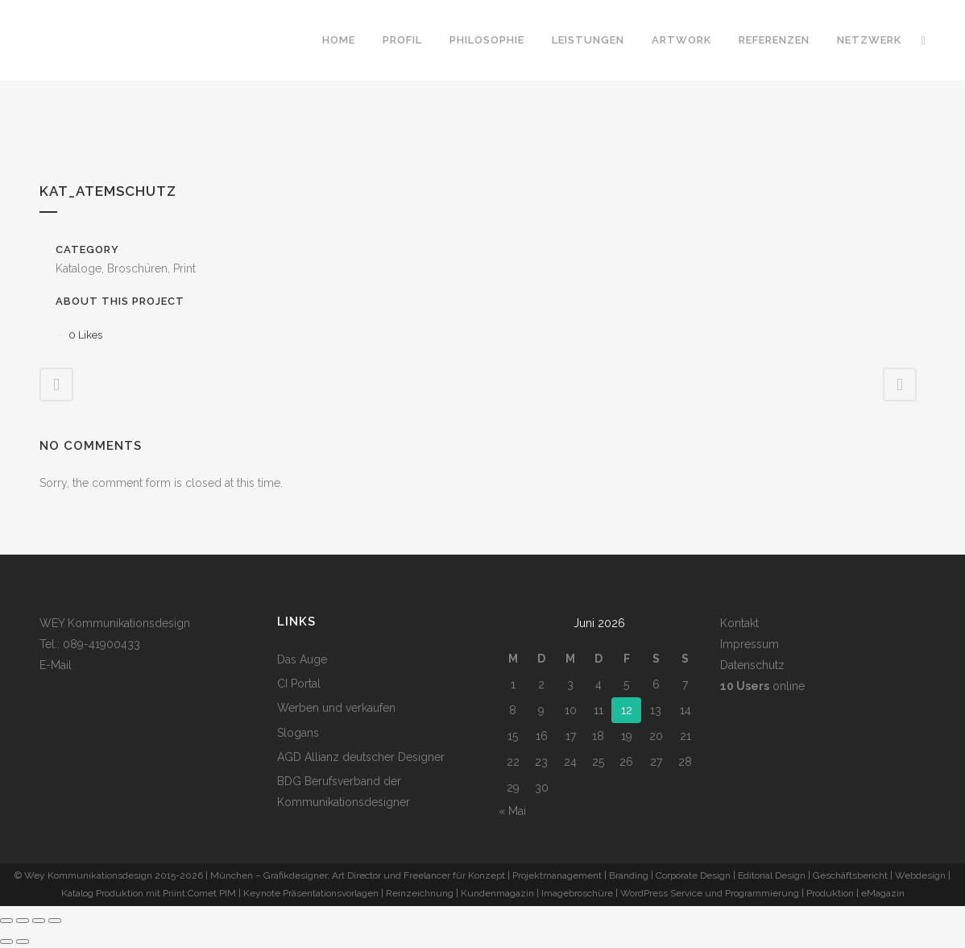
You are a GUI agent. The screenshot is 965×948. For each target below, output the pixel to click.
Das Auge (302, 659)
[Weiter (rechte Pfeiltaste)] (22, 941)
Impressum (749, 644)
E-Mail (55, 665)
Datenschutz (752, 665)
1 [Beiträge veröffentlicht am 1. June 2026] (513, 684)
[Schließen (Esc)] (54, 920)
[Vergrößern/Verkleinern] (6, 920)
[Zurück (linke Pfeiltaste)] (6, 941)
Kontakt (739, 623)
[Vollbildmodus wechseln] (22, 920)
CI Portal (299, 683)
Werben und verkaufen (336, 707)
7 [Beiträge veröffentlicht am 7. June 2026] (685, 684)
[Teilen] (38, 920)
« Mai (512, 811)
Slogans (298, 732)
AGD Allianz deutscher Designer (361, 756)
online (762, 686)
